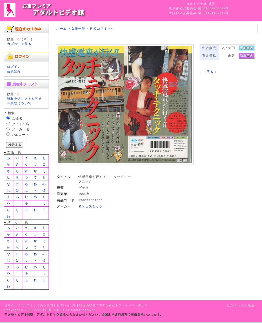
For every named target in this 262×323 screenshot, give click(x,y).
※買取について (19, 103)
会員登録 (14, 71)
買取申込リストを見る (24, 98)
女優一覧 (78, 28)
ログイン (14, 66)
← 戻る (207, 71)
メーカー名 (21, 129)
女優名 (17, 118)
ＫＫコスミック (102, 28)
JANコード (20, 134)
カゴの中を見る (19, 43)
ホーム (61, 28)
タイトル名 (21, 124)
